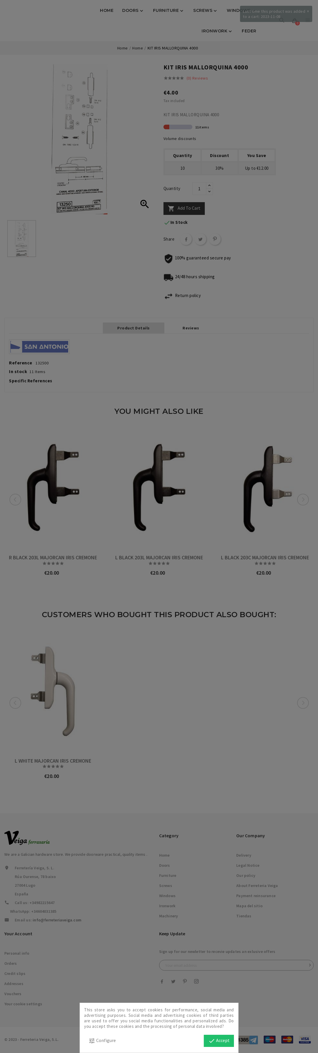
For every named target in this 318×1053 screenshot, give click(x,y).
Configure (102, 1040)
